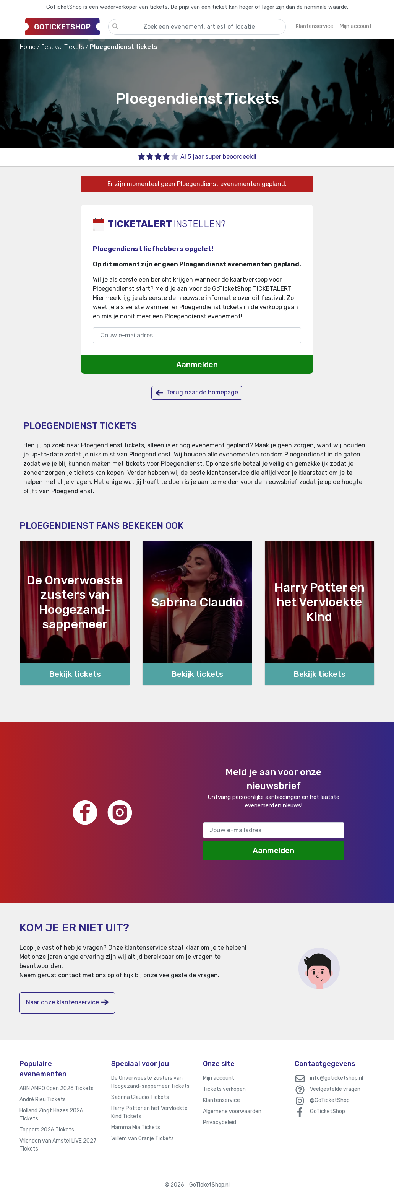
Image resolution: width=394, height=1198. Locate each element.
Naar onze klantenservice (67, 1002)
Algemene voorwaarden (232, 1111)
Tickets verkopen (224, 1089)
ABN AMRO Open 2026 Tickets (56, 1088)
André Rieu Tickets (42, 1099)
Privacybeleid (219, 1122)
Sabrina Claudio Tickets (140, 1097)
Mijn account (218, 1078)
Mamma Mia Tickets (135, 1127)
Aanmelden (197, 364)
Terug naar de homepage (197, 393)
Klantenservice (221, 1100)
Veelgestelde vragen (335, 1089)
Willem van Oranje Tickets (142, 1138)
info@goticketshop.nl (336, 1078)
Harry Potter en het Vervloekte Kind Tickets (149, 1112)
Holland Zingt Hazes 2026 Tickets (51, 1114)
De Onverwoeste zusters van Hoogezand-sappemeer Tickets (150, 1082)
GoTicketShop (327, 1111)
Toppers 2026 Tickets (46, 1129)
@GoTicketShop (330, 1100)
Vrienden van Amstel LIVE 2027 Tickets (57, 1145)
